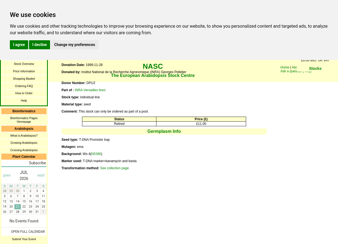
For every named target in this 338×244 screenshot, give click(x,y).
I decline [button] (39, 44)
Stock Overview (24, 63)
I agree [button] (19, 44)
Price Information (24, 71)
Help (24, 100)
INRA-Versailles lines (90, 90)
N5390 (96, 154)
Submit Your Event (24, 239)
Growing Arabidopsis (24, 142)
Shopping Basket (24, 78)
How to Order (24, 93)
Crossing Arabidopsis (23, 150)
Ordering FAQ (24, 86)
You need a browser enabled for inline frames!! (315, 76)
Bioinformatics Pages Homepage (23, 119)
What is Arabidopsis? (24, 135)
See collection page (114, 168)
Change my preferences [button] (74, 44)
